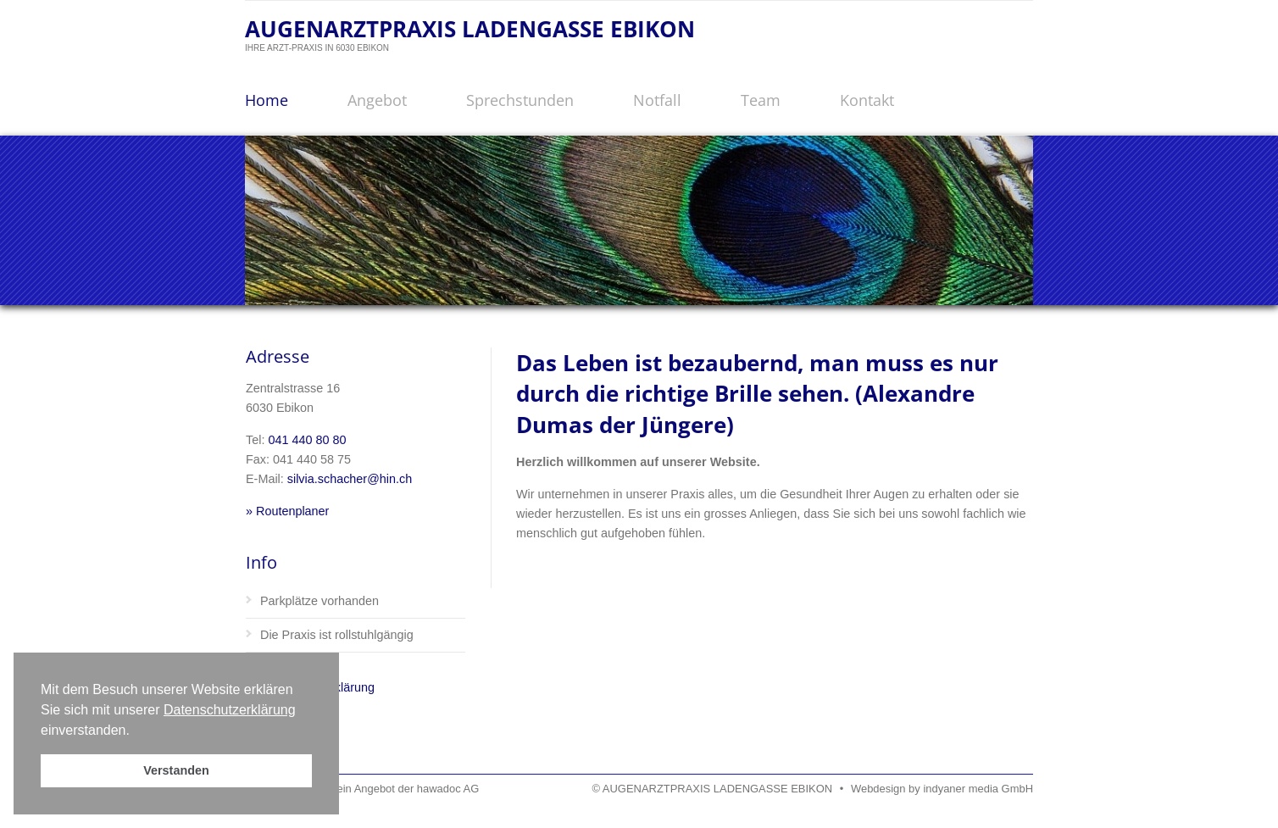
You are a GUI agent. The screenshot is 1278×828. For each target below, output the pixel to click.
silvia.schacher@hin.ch (349, 479)
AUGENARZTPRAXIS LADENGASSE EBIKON (470, 29)
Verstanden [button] (176, 770)
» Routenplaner (287, 511)
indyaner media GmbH (978, 788)
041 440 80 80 (307, 440)
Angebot (377, 100)
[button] (135, 731)
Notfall (657, 100)
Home (266, 100)
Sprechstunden (520, 100)
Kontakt (867, 100)
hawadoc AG (448, 788)
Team (761, 100)
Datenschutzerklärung (230, 710)
